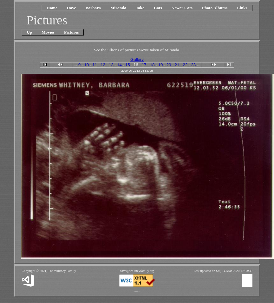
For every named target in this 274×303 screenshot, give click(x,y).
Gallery (137, 59)
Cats (158, 7)
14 (119, 64)
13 (111, 64)
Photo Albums (214, 7)
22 (185, 64)
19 (160, 64)
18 (152, 64)
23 (193, 64)
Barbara (93, 7)
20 (168, 64)
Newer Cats (182, 7)
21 (177, 64)
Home (52, 7)
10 (86, 64)
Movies (48, 32)
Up (29, 32)
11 (94, 64)
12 (103, 64)
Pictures (71, 32)
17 (144, 64)
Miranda (118, 7)
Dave (71, 7)
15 (127, 64)
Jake (140, 7)
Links (242, 7)
